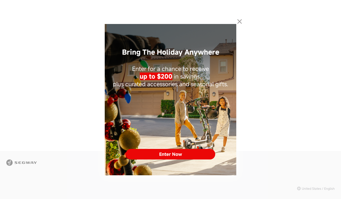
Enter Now (170, 154)
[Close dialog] (239, 21)
